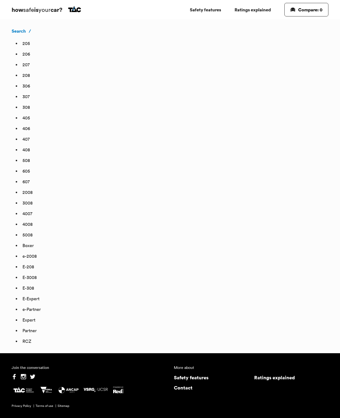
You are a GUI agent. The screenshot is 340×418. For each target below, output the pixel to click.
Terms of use (44, 406)
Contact (183, 387)
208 (26, 75)
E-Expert (30, 298)
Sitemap (63, 406)
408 (26, 150)
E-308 (28, 288)
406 (26, 128)
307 (26, 96)
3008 (27, 203)
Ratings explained (253, 10)
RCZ (26, 341)
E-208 (28, 267)
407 (26, 139)
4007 (27, 213)
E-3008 (29, 277)
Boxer (28, 245)
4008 (27, 224)
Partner (29, 330)
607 (26, 181)
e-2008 (29, 256)
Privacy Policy (21, 406)
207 (26, 64)
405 (26, 118)
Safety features (205, 10)
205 (26, 43)
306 (26, 86)
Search (19, 31)
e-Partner (31, 309)
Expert (28, 320)
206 (26, 54)
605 (26, 171)
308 (26, 107)
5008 (27, 235)
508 (26, 160)
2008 (27, 192)
